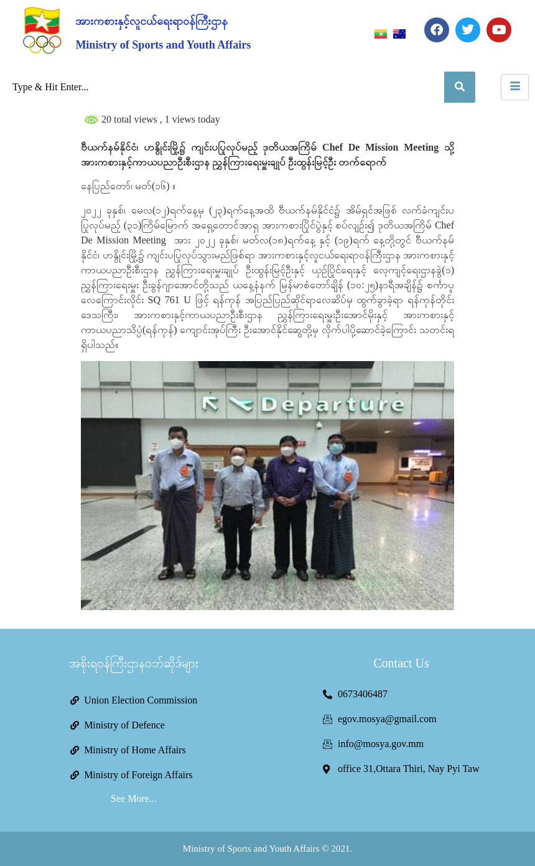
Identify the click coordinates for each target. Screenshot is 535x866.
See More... (134, 798)
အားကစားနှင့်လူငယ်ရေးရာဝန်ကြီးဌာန (151, 21)
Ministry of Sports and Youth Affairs (163, 45)
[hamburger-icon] (515, 87)
